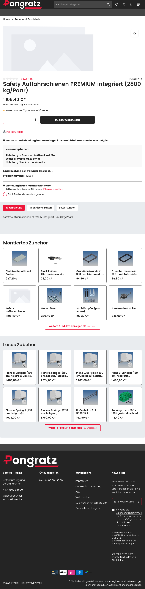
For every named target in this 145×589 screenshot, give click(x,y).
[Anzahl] (21, 120)
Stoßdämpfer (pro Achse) (88, 310)
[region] (72, 48)
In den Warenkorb (67, 120)
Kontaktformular (12, 499)
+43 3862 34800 (13, 489)
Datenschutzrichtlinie (122, 540)
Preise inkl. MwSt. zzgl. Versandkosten (21, 105)
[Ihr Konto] (123, 4)
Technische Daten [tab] (41, 208)
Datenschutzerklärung (88, 486)
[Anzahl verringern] (6, 120)
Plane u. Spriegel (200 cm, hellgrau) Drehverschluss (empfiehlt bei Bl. (54, 412)
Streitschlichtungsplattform (91, 502)
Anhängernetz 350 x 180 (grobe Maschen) (125, 412)
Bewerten (27, 79)
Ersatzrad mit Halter (124, 308)
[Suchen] (107, 4)
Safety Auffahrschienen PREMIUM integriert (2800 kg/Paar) (17, 310)
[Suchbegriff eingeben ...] (78, 4)
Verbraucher (83, 497)
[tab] (14, 208)
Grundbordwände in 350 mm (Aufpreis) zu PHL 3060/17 (89, 273)
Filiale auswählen (53, 189)
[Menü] (138, 4)
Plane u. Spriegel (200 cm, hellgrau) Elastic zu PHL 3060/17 (89, 375)
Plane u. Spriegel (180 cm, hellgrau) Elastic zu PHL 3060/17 (54, 375)
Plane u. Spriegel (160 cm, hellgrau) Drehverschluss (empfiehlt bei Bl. (125, 375)
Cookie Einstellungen (88, 508)
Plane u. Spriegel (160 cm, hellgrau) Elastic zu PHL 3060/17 (19, 375)
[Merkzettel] (115, 4)
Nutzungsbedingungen (123, 543)
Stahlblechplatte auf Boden (18, 273)
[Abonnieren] (139, 501)
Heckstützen (48, 308)
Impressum (82, 481)
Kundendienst (84, 473)
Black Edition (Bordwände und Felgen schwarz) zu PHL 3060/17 (53, 273)
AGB (78, 492)
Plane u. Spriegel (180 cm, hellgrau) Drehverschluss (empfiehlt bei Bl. (19, 412)
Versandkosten (125, 581)
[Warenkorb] (131, 4)
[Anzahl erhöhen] (35, 120)
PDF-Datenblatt (13, 132)
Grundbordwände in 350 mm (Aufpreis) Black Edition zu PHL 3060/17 (124, 273)
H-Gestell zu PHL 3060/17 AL (86, 412)
